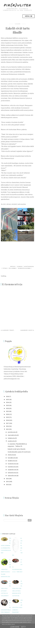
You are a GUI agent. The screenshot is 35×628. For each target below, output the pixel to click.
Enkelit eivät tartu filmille (16, 449)
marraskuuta (12, 435)
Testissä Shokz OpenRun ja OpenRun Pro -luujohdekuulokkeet (6, 546)
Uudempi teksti (8, 330)
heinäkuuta (12, 458)
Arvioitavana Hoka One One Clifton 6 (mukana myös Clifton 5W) (17, 588)
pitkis (5, 268)
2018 (7, 420)
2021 (7, 411)
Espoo (12, 266)
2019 (7, 417)
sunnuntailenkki (24, 268)
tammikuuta (12, 476)
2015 (7, 429)
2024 (7, 402)
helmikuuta (12, 473)
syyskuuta (11, 441)
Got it (23, 627)
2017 (7, 423)
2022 (7, 409)
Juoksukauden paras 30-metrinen (19, 452)
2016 (7, 426)
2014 (7, 479)
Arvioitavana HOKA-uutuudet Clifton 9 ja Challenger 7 (6, 588)
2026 (7, 397)
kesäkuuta (11, 461)
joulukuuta (11, 432)
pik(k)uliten (17, 5)
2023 (7, 405)
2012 (7, 485)
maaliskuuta (12, 470)
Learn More (14, 627)
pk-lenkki (12, 268)
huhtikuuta (12, 467)
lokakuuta (11, 438)
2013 (7, 482)
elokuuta (11, 455)
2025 (7, 400)
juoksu (19, 266)
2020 (7, 414)
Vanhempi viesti (26, 330)
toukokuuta (12, 464)
